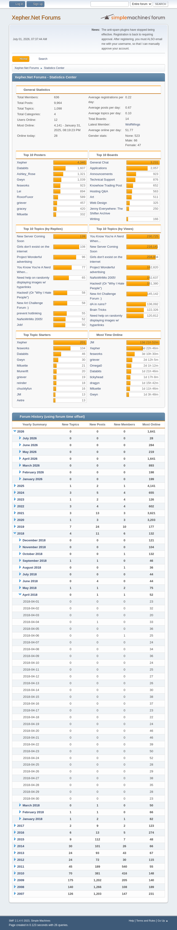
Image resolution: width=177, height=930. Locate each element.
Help (131, 920)
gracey (21, 208)
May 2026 (29, 452)
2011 (20, 866)
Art (92, 197)
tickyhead (96, 377)
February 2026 (33, 472)
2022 (20, 506)
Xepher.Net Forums (36, 17)
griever (22, 203)
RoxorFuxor (25, 197)
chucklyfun (24, 388)
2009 (20, 880)
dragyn (95, 383)
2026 (20, 431)
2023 (20, 499)
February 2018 (33, 812)
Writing (95, 219)
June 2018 (30, 581)
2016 (20, 832)
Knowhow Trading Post (106, 185)
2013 (20, 853)
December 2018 (34, 540)
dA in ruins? (98, 304)
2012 (20, 860)
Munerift (22, 371)
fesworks (23, 185)
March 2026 (31, 465)
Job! (20, 324)
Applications (98, 168)
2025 (20, 486)
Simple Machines (40, 920)
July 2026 (30, 438)
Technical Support (102, 179)
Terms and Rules (145, 920)
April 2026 (30, 458)
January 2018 (32, 819)
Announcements (101, 174)
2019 (20, 526)
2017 (20, 826)
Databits (22, 168)
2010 (20, 873)
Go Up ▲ (163, 920)
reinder (22, 383)
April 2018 (30, 594)
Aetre (20, 400)
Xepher (22, 162)
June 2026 (30, 445)
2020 (20, 520)
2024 (20, 492)
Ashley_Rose (26, 174)
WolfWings (132, 124)
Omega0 (96, 365)
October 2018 (32, 554)
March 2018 (31, 805)
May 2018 (29, 588)
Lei (19, 191)
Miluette (22, 214)
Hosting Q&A (99, 191)
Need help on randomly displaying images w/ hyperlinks (33, 282)
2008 (20, 887)
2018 (20, 533)
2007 (20, 894)
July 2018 (30, 574)
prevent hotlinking (29, 313)
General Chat (99, 162)
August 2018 (32, 567)
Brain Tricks (98, 309)
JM (19, 394)
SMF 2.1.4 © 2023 (19, 920)
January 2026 (32, 479)
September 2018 (35, 560)
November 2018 (34, 547)
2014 (20, 846)
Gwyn (21, 179)
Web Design (98, 203)
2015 (20, 839)
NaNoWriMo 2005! (30, 319)
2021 (20, 513)
